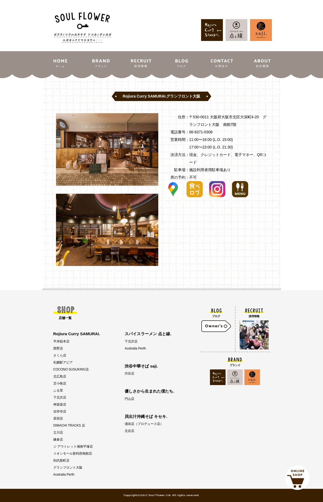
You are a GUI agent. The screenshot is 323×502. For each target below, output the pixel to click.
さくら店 (59, 355)
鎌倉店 (58, 439)
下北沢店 (59, 397)
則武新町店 (61, 460)
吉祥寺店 (59, 411)
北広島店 (59, 376)
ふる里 (58, 390)
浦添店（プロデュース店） (144, 424)
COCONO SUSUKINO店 (71, 369)
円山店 (129, 399)
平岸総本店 (61, 341)
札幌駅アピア (63, 362)
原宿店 (58, 418)
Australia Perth (64, 474)
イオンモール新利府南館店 (72, 453)
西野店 (58, 348)
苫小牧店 (59, 383)
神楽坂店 (59, 404)
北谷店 (129, 431)
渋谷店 (129, 373)
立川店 (58, 432)
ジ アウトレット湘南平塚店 (73, 446)
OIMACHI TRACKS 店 (69, 425)
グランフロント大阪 (67, 467)
